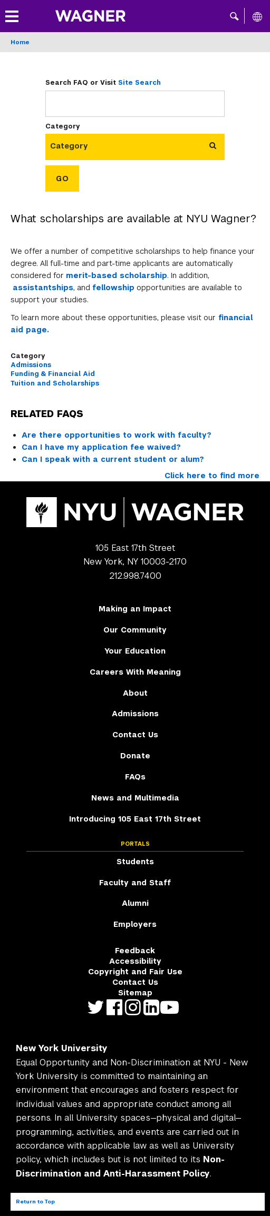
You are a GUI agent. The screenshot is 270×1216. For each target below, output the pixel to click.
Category (62, 126)
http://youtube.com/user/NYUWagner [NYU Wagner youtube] (172, 1007)
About (135, 693)
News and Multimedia (135, 798)
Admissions (31, 365)
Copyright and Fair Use (135, 971)
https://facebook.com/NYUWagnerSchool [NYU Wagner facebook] (117, 1007)
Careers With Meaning (135, 672)
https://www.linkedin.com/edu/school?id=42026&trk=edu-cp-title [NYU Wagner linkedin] (153, 1007)
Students (135, 861)
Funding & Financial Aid (53, 374)
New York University (62, 1048)
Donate (135, 755)
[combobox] (73, 146)
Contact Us (135, 734)
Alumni (135, 903)
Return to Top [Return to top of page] (35, 1201)
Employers (135, 924)
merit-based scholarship (116, 275)
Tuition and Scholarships (55, 383)
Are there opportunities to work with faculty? (116, 435)
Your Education (135, 651)
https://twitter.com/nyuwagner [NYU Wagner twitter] (98, 1007)
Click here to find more (212, 475)
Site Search (139, 82)
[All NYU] (257, 16)
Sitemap (135, 992)
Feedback (135, 950)
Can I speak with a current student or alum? (113, 459)
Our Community (135, 630)
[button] (234, 16)
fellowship (113, 287)
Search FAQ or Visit (103, 82)
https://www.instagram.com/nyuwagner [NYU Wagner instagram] (135, 1007)
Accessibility (135, 961)
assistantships (43, 287)
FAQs (135, 777)
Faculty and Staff (135, 882)
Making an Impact (135, 609)
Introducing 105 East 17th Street (135, 819)
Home (20, 42)
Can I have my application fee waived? (101, 447)
